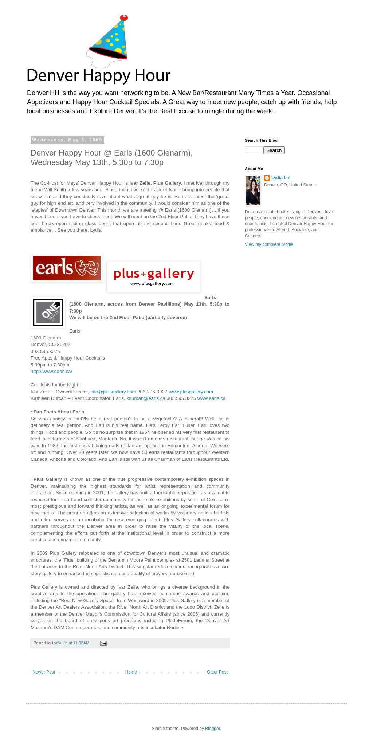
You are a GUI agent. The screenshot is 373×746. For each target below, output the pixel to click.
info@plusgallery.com (113, 391)
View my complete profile (269, 244)
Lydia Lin (280, 177)
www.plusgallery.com (191, 391)
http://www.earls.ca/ (51, 371)
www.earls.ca (211, 398)
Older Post (217, 672)
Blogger (212, 728)
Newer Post (43, 672)
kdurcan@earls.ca (145, 398)
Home (131, 672)
